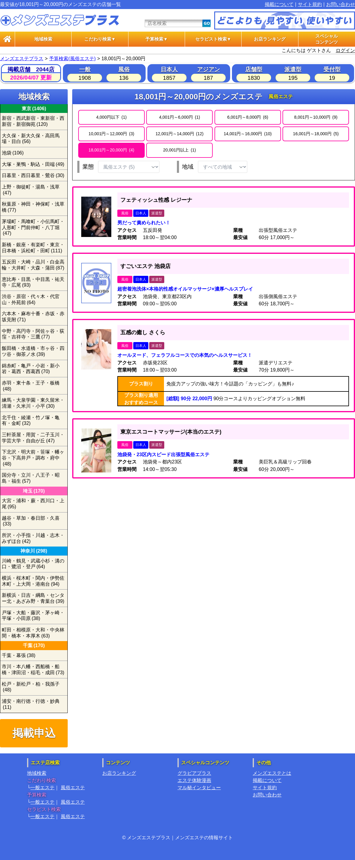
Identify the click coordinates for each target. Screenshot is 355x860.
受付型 (332, 69)
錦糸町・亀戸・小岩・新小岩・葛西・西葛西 (31, 368)
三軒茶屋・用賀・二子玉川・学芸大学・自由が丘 (33, 437)
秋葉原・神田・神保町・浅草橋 (33, 207)
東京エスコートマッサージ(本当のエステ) (170, 432)
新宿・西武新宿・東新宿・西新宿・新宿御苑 (33, 121)
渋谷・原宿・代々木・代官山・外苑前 (31, 299)
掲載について (279, 4)
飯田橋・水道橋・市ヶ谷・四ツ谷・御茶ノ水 (33, 351)
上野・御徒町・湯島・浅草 (31, 189)
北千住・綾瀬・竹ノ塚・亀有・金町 (31, 420)
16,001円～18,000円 (316, 133)
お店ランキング (270, 39)
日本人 (169, 69)
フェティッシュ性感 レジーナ (156, 200)
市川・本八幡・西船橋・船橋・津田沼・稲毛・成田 (33, 669)
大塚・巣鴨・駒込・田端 (33, 164)
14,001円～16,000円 (248, 133)
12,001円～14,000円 (180, 133)
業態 (88, 167)
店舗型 (253, 69)
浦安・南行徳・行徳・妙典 (31, 704)
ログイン (345, 50)
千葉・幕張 (19, 655)
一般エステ (42, 787)
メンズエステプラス (21, 58)
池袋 (13, 152)
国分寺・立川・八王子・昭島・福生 (31, 478)
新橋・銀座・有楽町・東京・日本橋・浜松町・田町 (33, 247)
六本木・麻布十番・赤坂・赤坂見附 (33, 316)
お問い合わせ (340, 4)
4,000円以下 (111, 117)
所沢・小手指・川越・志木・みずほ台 (33, 538)
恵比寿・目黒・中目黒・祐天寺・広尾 (33, 282)
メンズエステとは (272, 773)
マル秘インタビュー (199, 787)
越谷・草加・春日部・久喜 (31, 521)
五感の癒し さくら (142, 332)
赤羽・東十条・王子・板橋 (31, 385)
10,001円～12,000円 (111, 133)
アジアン (208, 69)
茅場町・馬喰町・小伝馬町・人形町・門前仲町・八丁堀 (33, 227)
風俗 (124, 69)
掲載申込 (34, 733)
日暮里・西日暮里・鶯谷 (33, 175)
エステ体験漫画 (194, 780)
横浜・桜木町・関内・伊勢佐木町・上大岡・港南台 (33, 581)
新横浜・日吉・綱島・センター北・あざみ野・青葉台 (33, 598)
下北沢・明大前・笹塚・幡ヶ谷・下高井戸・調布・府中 (33, 457)
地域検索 (43, 39)
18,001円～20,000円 (111, 150)
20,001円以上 (179, 150)
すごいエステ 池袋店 (145, 266)
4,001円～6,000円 (179, 117)
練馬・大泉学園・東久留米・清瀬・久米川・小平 (33, 403)
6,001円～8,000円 (247, 117)
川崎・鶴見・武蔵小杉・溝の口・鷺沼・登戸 (33, 563)
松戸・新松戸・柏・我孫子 (31, 687)
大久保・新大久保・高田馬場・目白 (31, 138)
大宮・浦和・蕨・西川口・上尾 (33, 503)
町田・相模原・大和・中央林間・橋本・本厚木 (33, 632)
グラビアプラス (194, 773)
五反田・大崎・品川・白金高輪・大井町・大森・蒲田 (33, 264)
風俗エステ (73, 787)
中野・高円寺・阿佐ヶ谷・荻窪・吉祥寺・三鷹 (33, 334)
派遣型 (292, 69)
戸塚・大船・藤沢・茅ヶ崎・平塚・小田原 (33, 615)
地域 (187, 167)
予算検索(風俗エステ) (72, 58)
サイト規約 (310, 4)
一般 (85, 69)
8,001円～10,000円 (316, 117)
